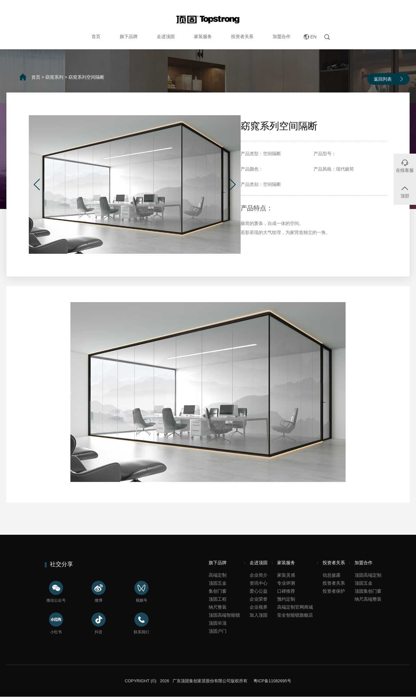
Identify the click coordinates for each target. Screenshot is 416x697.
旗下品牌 (129, 36)
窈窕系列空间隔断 (86, 77)
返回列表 (383, 79)
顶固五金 (218, 583)
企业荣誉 (259, 599)
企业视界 (259, 607)
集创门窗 (218, 591)
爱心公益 (259, 591)
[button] (37, 184)
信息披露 (331, 575)
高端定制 (218, 575)
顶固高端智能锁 (224, 615)
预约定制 (286, 599)
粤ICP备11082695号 (271, 680)
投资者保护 (334, 591)
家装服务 (203, 36)
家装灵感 (286, 575)
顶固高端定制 (368, 575)
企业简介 (259, 575)
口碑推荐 (286, 591)
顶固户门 (218, 631)
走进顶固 (166, 36)
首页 (96, 36)
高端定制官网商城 (295, 607)
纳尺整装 (218, 607)
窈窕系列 (54, 77)
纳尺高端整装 (368, 599)
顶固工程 (218, 599)
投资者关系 (242, 36)
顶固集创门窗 (368, 591)
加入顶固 (259, 615)
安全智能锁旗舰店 (295, 615)
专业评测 (286, 583)
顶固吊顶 (218, 623)
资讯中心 (259, 583)
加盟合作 (282, 36)
